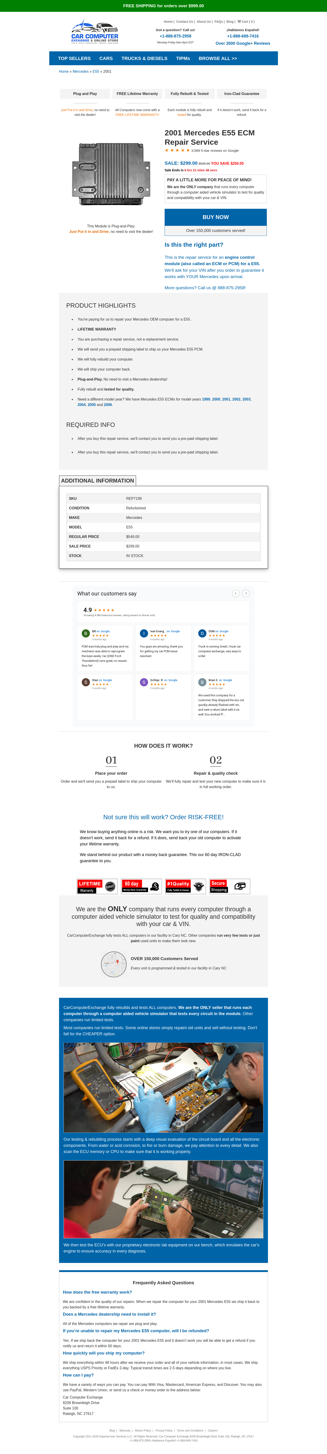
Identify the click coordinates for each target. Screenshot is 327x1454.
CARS (106, 58)
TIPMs (183, 58)
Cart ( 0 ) (246, 21)
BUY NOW (216, 217)
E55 (96, 71)
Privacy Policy (164, 1430)
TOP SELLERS (74, 58)
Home (168, 21)
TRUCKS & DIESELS (144, 58)
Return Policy (143, 1430)
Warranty (124, 1430)
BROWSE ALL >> (218, 58)
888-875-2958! (232, 287)
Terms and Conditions (190, 1430)
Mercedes (81, 71)
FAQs (219, 21)
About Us (204, 21)
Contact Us (184, 21)
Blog (230, 21)
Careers (213, 1430)
